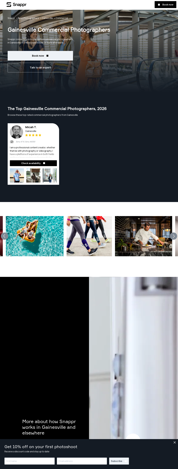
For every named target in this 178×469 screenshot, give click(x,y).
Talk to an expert (40, 67)
